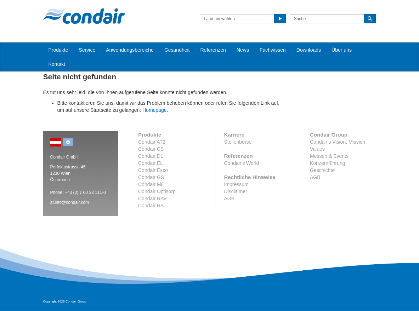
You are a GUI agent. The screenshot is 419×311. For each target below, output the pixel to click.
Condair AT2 (151, 142)
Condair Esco (153, 170)
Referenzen (213, 50)
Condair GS (151, 177)
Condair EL (150, 163)
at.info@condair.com (69, 202)
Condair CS (151, 149)
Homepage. (155, 110)
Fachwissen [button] (273, 50)
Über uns (342, 50)
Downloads (308, 50)
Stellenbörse (238, 142)
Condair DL (150, 156)
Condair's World (241, 163)
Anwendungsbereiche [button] (130, 50)
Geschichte (322, 170)
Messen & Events (329, 156)
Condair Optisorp (157, 191)
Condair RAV (152, 198)
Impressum (236, 184)
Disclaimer (235, 191)
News (243, 50)
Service (87, 50)
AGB (229, 198)
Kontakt (57, 64)
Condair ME (151, 184)
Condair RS (151, 205)
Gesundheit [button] (177, 50)
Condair (84, 16)
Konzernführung (327, 163)
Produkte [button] (58, 50)
